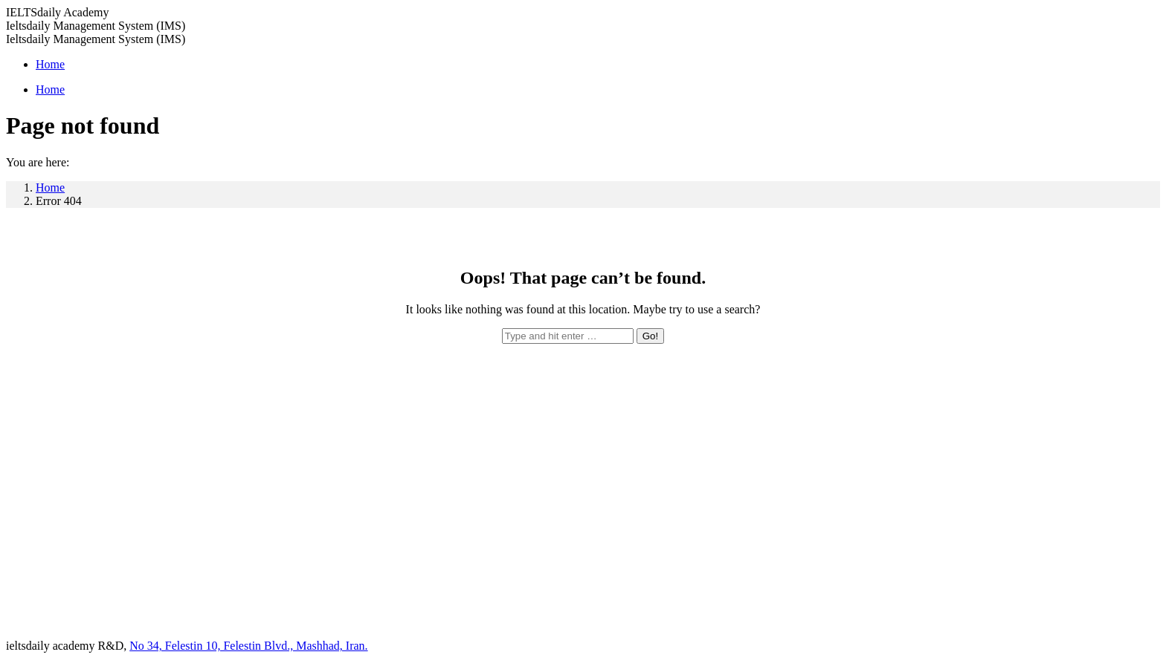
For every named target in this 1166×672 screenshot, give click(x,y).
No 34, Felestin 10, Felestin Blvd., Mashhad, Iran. (248, 645)
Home (50, 187)
